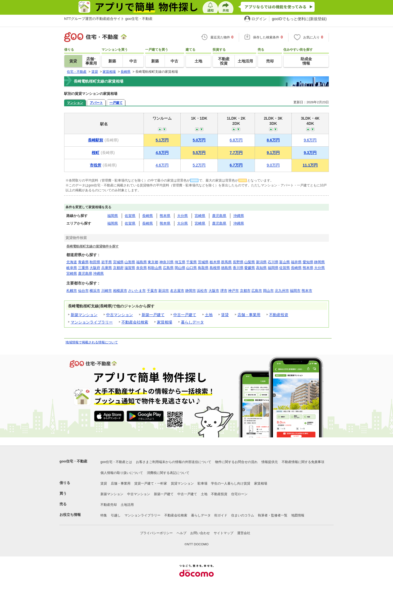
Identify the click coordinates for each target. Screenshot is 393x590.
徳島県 (226, 268)
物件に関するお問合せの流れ (236, 462)
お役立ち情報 (70, 515)
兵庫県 (106, 268)
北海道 (71, 262)
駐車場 (202, 483)
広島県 (168, 268)
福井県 (296, 262)
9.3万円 (310, 152)
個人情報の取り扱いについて (121, 473)
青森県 (83, 262)
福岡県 (112, 216)
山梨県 (249, 262)
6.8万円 (236, 140)
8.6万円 (273, 140)
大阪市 (214, 291)
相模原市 (120, 291)
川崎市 (106, 291)
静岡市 (190, 291)
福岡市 (295, 291)
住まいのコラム (242, 515)
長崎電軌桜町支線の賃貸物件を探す (92, 246)
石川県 (273, 262)
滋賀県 (129, 268)
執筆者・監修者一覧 (272, 515)
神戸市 (233, 291)
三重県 (83, 268)
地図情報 (297, 515)
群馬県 (226, 262)
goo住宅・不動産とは (116, 462)
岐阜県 (71, 268)
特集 (103, 515)
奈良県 (141, 268)
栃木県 (215, 262)
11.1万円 (310, 165)
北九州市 (282, 291)
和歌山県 (155, 268)
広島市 (256, 291)
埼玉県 (180, 262)
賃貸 (225, 315)
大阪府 (95, 268)
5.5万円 (199, 152)
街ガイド (220, 515)
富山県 (284, 262)
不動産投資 (278, 315)
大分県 (182, 216)
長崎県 (147, 216)
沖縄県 (238, 216)
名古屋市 (177, 291)
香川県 (238, 268)
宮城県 (118, 262)
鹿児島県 (219, 216)
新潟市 (163, 291)
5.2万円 (199, 165)
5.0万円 (199, 140)
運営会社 (243, 533)
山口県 (191, 268)
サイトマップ (223, 533)
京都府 (118, 268)
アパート (96, 102)
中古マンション (119, 315)
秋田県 (95, 262)
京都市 (245, 291)
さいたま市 (137, 291)
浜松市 (202, 291)
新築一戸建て (153, 315)
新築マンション (84, 315)
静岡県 (319, 262)
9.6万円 (310, 140)
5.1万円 (162, 140)
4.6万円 (162, 165)
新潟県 (261, 262)
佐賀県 (130, 216)
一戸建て (116, 102)
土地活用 (127, 505)
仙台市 (83, 291)
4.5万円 (162, 152)
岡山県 (180, 268)
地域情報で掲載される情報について (92, 342)
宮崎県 (200, 216)
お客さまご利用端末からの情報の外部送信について (173, 462)
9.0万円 (273, 165)
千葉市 (152, 291)
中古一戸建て (184, 315)
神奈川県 (166, 262)
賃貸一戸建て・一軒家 (150, 483)
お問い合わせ (200, 533)
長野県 (238, 262)
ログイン (259, 19)
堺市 (223, 291)
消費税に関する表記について (168, 473)
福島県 (141, 262)
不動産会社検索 (134, 322)
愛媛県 (249, 268)
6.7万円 (236, 165)
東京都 (153, 262)
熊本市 (307, 291)
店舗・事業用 (248, 315)
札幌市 (71, 291)
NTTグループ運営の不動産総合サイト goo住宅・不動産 (108, 19)
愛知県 (308, 262)
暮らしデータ (192, 322)
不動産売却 (108, 505)
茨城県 (203, 262)
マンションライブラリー (92, 322)
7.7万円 (236, 152)
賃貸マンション (182, 483)
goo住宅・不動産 (73, 461)
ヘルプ (181, 533)
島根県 (215, 268)
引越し (116, 515)
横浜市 (95, 291)
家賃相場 (164, 322)
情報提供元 (269, 462)
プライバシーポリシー (156, 533)
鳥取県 (203, 268)
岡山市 (268, 291)
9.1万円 (273, 152)
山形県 (129, 262)
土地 (209, 315)
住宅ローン (239, 494)
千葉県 (191, 262)
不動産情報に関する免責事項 (303, 462)
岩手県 (106, 262)
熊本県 (165, 216)
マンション (75, 102)
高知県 (261, 268)
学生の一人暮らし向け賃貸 (230, 483)
